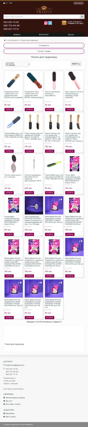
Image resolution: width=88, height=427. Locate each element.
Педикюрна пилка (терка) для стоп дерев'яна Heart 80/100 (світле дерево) (14, 94)
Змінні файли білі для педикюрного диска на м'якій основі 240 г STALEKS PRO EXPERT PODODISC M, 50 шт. (34, 262)
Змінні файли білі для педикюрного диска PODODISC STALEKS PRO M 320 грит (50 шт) (53, 303)
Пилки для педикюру (29, 40)
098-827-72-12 (11, 29)
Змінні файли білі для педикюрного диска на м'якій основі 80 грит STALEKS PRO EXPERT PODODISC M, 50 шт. (54, 262)
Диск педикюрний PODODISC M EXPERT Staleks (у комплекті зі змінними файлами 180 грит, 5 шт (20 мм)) (33, 220)
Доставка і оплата (13, 404)
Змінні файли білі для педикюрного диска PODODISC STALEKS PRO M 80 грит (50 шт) (54, 219)
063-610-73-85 (11, 22)
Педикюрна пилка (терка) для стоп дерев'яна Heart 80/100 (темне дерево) (34, 94)
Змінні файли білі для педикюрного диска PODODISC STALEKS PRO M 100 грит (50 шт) (74, 261)
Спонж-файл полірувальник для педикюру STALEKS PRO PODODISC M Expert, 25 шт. (72, 179)
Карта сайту (11, 417)
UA (5, 3)
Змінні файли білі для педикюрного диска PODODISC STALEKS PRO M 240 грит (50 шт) (33, 303)
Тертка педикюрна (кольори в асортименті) (52, 93)
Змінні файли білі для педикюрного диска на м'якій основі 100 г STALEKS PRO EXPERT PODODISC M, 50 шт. (74, 220)
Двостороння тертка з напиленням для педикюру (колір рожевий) (74, 94)
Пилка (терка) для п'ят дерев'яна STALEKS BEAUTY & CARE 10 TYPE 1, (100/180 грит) (34, 136)
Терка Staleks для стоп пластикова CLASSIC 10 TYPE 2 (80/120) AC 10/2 (14, 135)
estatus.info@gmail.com (15, 365)
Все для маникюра (44, 9)
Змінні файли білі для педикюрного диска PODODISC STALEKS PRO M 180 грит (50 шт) (14, 302)
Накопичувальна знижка (15, 398)
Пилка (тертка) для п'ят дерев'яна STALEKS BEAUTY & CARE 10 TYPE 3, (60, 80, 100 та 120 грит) (53, 137)
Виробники (10, 413)
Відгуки (71, 34)
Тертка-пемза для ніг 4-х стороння (13, 176)
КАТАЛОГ (44, 34)
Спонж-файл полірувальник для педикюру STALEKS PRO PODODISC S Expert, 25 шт (12, 220)
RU (11, 3)
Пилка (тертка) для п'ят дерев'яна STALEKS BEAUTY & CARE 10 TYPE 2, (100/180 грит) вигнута (74, 137)
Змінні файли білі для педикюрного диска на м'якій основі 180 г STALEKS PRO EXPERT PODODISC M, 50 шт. (14, 262)
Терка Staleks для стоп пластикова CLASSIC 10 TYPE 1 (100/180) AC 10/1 (54, 177)
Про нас (9, 401)
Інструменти (13, 40)
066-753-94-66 (11, 25)
